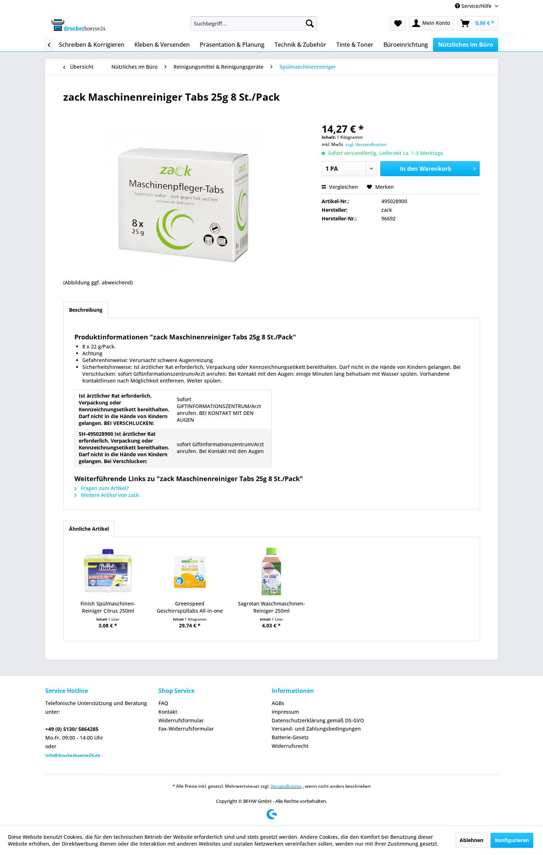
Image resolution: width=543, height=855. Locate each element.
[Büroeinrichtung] (405, 44)
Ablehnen (471, 840)
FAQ (163, 703)
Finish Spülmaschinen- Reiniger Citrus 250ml (107, 607)
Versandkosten (286, 786)
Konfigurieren (512, 840)
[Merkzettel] (398, 23)
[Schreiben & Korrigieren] (91, 44)
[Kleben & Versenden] (162, 44)
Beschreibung (85, 309)
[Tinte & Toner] (354, 44)
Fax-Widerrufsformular (186, 728)
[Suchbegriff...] (253, 23)
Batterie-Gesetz (290, 737)
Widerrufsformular (181, 720)
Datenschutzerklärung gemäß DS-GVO (318, 720)
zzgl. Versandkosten (366, 144)
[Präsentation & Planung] (232, 44)
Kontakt (167, 711)
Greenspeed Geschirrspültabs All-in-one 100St (190, 607)
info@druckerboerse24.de (72, 755)
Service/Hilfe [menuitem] (474, 6)
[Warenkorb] (477, 23)
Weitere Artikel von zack (106, 494)
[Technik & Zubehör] (300, 44)
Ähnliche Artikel (89, 528)
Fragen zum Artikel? (101, 488)
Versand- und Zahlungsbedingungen (316, 728)
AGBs (278, 703)
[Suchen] (309, 23)
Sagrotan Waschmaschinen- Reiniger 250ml (271, 607)
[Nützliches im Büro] (465, 44)
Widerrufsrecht (290, 745)
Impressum (285, 711)
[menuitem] (253, 23)
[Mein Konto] (431, 23)
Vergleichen (340, 186)
